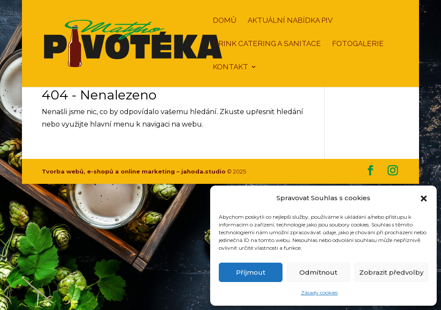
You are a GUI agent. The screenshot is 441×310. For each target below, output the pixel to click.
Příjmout (250, 272)
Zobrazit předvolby (391, 272)
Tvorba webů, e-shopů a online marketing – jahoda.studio (134, 171)
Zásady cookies (319, 292)
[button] (423, 198)
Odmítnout (318, 272)
